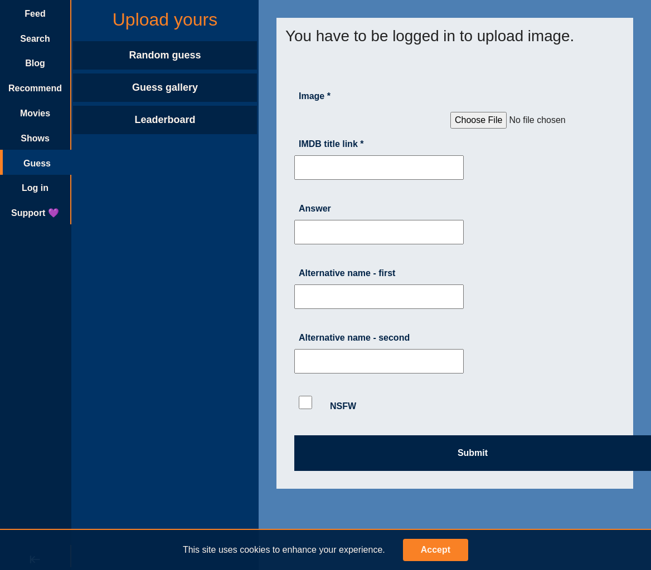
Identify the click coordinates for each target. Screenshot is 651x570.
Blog (35, 63)
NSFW (327, 403)
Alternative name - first (347, 273)
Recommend (35, 88)
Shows (35, 138)
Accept (435, 549)
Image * (315, 96)
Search (35, 38)
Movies (35, 113)
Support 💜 (35, 213)
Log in (35, 188)
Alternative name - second (354, 337)
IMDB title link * (331, 144)
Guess (37, 163)
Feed (35, 13)
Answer (315, 208)
